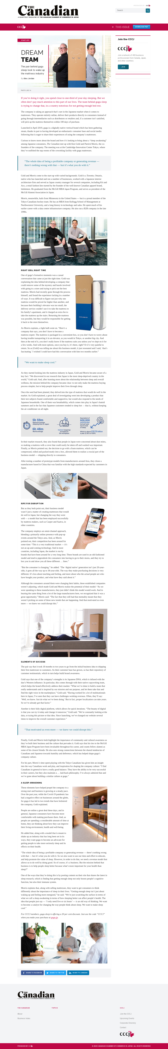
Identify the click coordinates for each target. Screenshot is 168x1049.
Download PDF (141, 27)
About (20, 1014)
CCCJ (122, 1008)
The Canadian (24, 1008)
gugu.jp (54, 917)
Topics (55, 1008)
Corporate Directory (128, 1023)
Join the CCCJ (125, 1014)
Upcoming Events (127, 1018)
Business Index (24, 1018)
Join (123, 67)
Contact (123, 1027)
